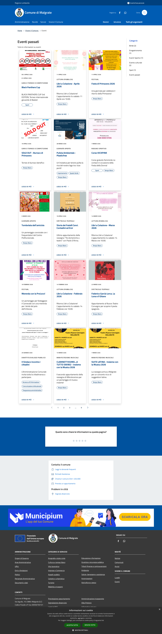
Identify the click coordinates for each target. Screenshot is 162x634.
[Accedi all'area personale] (135, 3)
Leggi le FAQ (53, 606)
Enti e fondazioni (21, 570)
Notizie (117, 558)
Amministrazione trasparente (92, 598)
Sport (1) (132, 70)
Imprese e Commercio (56, 570)
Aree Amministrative (23, 562)
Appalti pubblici (54, 574)
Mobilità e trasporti (55, 586)
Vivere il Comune (32, 30)
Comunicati (119, 562)
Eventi (117, 581)
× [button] (159, 609)
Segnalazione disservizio (57, 602)
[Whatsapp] (124, 12)
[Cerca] (144, 12)
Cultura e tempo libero (56, 562)
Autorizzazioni (86, 578)
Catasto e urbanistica (56, 578)
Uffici (17, 566)
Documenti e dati (21, 582)
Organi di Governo (22, 558)
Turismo (51, 582)
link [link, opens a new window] (102, 620)
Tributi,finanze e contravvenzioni (94, 566)
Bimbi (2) (132, 45)
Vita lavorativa (53, 566)
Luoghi (117, 577)
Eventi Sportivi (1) (136, 58)
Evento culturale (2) (135, 64)
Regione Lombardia (22, 3)
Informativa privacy (88, 606)
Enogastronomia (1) (135, 51)
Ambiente (85, 570)
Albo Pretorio (86, 602)
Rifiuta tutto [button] (90, 625)
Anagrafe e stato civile (56, 558)
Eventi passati (134, 74)
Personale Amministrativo (25, 578)
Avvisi (117, 566)
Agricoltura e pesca (88, 582)
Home (20, 30)
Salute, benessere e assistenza (93, 574)
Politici (17, 574)
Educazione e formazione (90, 558)
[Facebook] (119, 12)
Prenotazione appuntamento (59, 598)
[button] (81, 630)
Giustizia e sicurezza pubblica (92, 562)
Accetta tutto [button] (72, 625)
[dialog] (81, 620)
